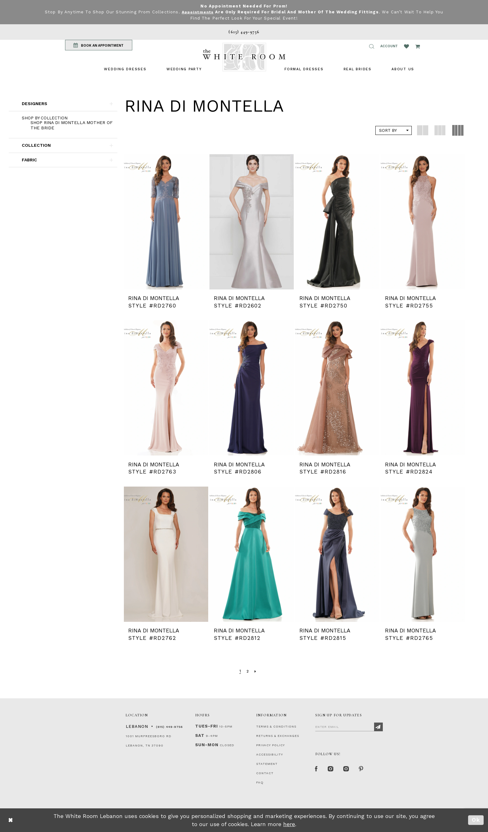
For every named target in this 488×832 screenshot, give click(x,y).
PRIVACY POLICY (270, 745)
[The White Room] (244, 57)
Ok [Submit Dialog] (476, 820)
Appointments (197, 12)
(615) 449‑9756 (169, 726)
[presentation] (166, 221)
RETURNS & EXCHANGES (277, 735)
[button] (371, 46)
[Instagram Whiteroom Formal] (331, 769)
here (289, 824)
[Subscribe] (378, 727)
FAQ (260, 782)
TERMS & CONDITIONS (276, 726)
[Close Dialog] (10, 820)
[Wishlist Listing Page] (406, 46)
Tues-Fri (206, 726)
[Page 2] (247, 671)
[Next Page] (255, 671)
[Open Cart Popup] (417, 46)
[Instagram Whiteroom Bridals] (348, 769)
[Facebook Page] (316, 769)
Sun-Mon (206, 744)
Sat (199, 735)
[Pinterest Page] (363, 769)
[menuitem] (125, 69)
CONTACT (265, 773)
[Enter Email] (349, 726)
